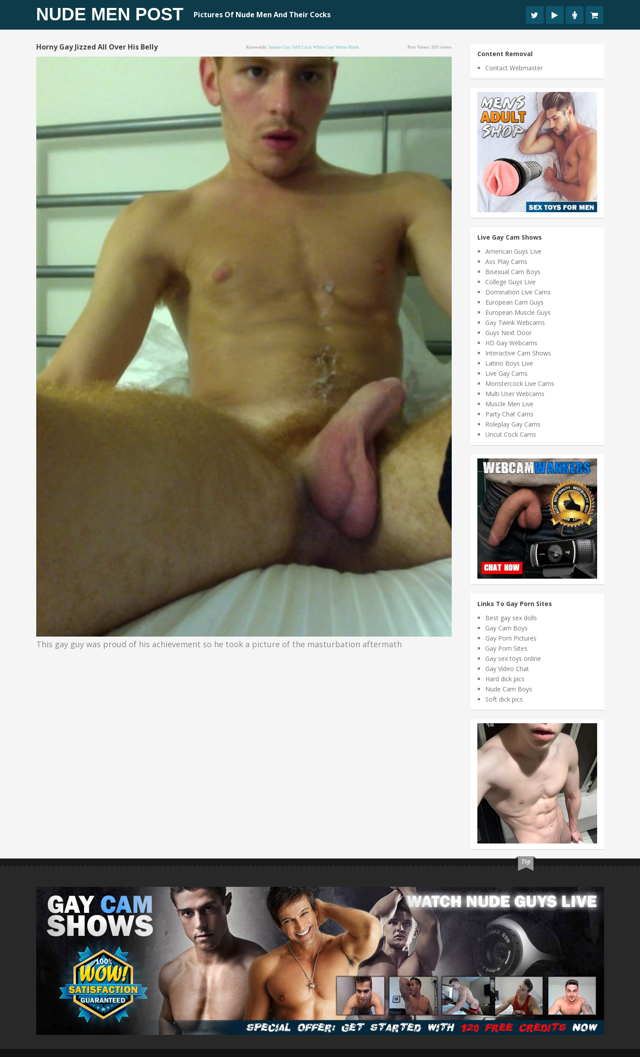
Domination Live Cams (518, 292)
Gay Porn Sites (506, 648)
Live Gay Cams (506, 373)
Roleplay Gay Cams (513, 424)
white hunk (347, 47)
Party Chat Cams (509, 414)
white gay (323, 47)
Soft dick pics (504, 699)
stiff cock (302, 47)
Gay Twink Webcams (515, 322)
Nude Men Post (109, 14)
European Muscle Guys (518, 312)
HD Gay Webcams (511, 343)
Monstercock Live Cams (519, 383)
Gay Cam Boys (506, 628)
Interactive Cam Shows (518, 353)
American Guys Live (513, 251)
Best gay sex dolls (511, 618)
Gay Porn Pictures (511, 638)
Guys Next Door (508, 332)
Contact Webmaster (514, 68)
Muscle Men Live (509, 404)
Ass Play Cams (506, 261)
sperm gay (280, 47)
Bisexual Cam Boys (513, 271)
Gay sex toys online (513, 658)
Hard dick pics (505, 679)
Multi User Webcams (515, 393)
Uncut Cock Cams (510, 434)
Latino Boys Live (509, 363)
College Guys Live (510, 282)
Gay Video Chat (507, 668)
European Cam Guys (514, 302)
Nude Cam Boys (508, 689)
